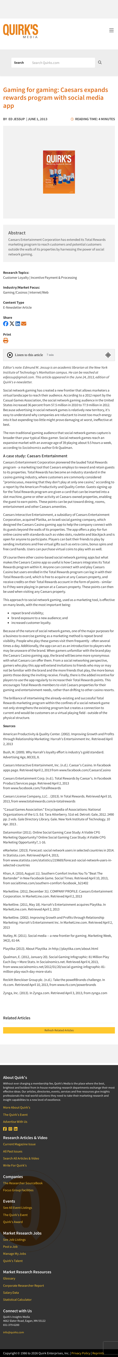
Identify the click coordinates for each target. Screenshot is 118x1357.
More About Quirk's (16, 1107)
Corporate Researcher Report (23, 1285)
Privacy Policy (80, 1353)
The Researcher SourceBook (23, 1183)
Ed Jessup (16, 119)
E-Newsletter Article (17, 307)
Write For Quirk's (15, 1165)
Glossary (9, 1278)
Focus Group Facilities (18, 1190)
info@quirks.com (13, 1332)
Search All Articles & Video (21, 1158)
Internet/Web (38, 292)
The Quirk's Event (15, 1114)
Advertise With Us (15, 1121)
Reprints (98, 1353)
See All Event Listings (17, 1207)
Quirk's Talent (13, 1261)
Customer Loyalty (16, 277)
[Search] (62, 63)
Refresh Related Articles (59, 1030)
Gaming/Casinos (15, 292)
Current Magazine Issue (19, 1144)
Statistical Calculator (17, 1299)
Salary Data (11, 1292)
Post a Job (10, 1246)
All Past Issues (12, 1151)
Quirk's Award (13, 1222)
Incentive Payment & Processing (54, 277)
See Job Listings (14, 1239)
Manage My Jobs (14, 1253)
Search (19, 62)
